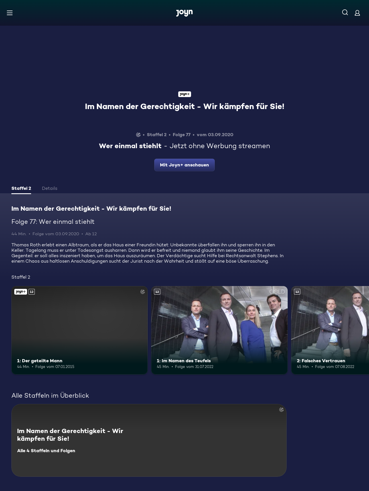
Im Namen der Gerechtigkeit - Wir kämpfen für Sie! (184, 106)
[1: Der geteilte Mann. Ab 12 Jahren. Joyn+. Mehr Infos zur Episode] (79, 330)
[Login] (357, 13)
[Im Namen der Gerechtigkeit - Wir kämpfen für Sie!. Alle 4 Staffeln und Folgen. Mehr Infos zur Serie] (149, 440)
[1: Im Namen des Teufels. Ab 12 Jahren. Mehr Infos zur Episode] (219, 330)
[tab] (21, 189)
